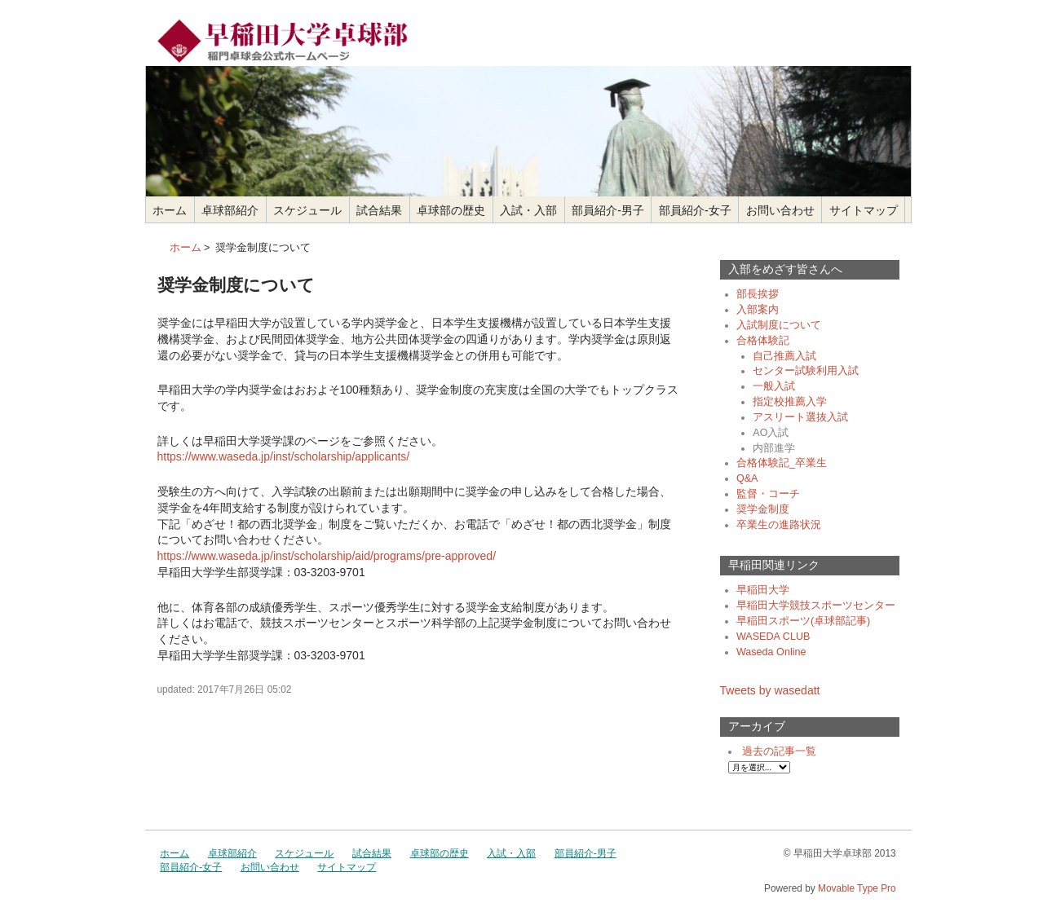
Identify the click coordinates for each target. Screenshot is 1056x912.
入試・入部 (528, 210)
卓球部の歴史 (451, 210)
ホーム (169, 210)
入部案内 (757, 309)
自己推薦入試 (784, 356)
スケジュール (307, 210)
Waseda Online (771, 652)
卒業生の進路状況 (778, 525)
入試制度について (778, 325)
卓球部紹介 (229, 210)
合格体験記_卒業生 (781, 463)
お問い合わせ (780, 210)
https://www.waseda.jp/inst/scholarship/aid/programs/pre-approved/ (327, 555)
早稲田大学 (762, 590)
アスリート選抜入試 (800, 417)
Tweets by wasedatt (770, 690)
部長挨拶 (757, 294)
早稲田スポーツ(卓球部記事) (803, 621)
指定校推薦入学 (790, 402)
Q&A (747, 478)
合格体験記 (762, 340)
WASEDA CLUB (773, 636)
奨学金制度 (762, 509)
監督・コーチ (768, 494)
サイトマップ (863, 210)
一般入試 (774, 386)
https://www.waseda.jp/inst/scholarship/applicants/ (283, 456)
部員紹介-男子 (608, 210)
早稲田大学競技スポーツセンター (815, 605)
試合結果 (379, 210)
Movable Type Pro (857, 888)
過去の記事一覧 (779, 751)
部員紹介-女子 (695, 210)
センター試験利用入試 (806, 371)
